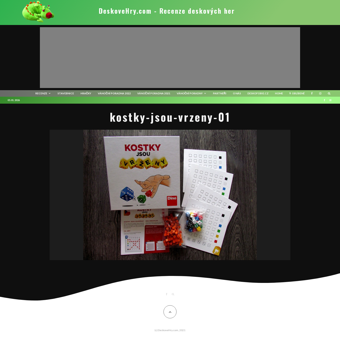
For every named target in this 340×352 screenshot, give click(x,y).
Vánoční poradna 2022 (114, 93)
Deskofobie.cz (257, 93)
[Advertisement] (170, 57)
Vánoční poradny (190, 93)
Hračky (86, 93)
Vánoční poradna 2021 (153, 93)
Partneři (219, 93)
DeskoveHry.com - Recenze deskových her (167, 11)
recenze (41, 93)
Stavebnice (65, 93)
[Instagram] (320, 93)
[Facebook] (312, 93)
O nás (237, 93)
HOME (279, 93)
